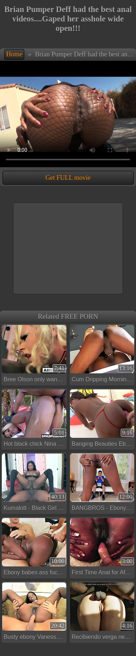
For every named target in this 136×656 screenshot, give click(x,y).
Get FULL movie (67, 177)
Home (14, 54)
